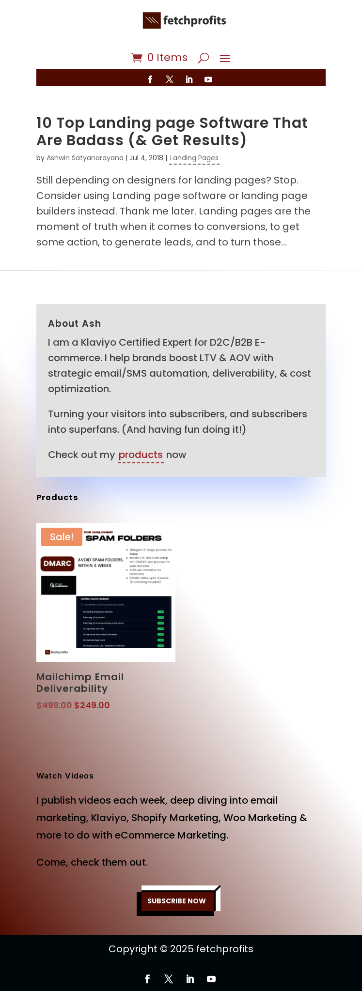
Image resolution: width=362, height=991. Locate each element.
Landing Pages (194, 158)
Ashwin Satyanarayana (85, 158)
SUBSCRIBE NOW (176, 901)
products (141, 454)
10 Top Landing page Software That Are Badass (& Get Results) (172, 132)
